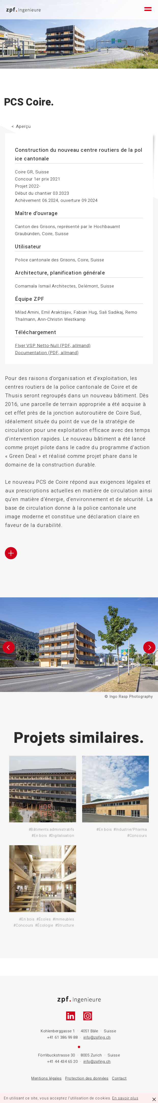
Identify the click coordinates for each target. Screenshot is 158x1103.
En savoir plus (125, 1098)
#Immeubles (63, 919)
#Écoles (43, 919)
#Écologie (44, 925)
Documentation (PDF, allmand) (47, 353)
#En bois (39, 835)
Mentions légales (46, 1078)
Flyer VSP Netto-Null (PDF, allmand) (53, 345)
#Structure (64, 925)
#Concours (137, 835)
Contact (119, 1078)
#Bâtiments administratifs (51, 829)
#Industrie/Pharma (130, 829)
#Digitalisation (61, 835)
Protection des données (86, 1078)
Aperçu (23, 126)
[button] (9, 648)
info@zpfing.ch (97, 1037)
